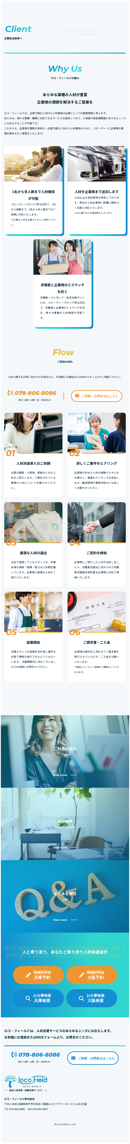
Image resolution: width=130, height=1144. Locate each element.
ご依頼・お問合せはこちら (96, 396)
